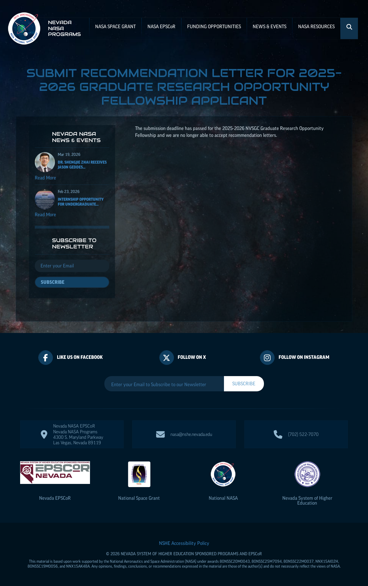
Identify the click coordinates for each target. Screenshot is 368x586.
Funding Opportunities (214, 26)
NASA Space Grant (115, 26)
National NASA (223, 498)
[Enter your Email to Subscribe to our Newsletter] (164, 384)
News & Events (269, 26)
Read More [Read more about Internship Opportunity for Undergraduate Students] (45, 214)
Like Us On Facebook (80, 357)
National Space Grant (139, 498)
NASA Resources (316, 26)
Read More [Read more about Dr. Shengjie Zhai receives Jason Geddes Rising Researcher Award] (45, 177)
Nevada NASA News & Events (76, 137)
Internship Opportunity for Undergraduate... (80, 201)
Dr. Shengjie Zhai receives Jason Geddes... (82, 164)
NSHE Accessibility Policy (184, 543)
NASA (161, 26)
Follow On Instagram (304, 357)
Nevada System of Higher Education (307, 500)
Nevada (55, 498)
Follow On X (192, 357)
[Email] (72, 266)
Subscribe (52, 282)
